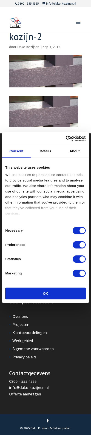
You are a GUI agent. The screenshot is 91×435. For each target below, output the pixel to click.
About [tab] (75, 151)
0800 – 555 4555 (23, 381)
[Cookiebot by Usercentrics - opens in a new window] (66, 138)
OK (45, 293)
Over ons (20, 316)
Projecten (20, 324)
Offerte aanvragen (25, 394)
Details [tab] (45, 151)
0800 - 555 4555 (28, 4)
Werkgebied (22, 340)
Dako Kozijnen (28, 47)
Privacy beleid (24, 357)
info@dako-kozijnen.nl (29, 387)
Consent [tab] (16, 151)
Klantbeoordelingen (29, 332)
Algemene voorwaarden (33, 348)
